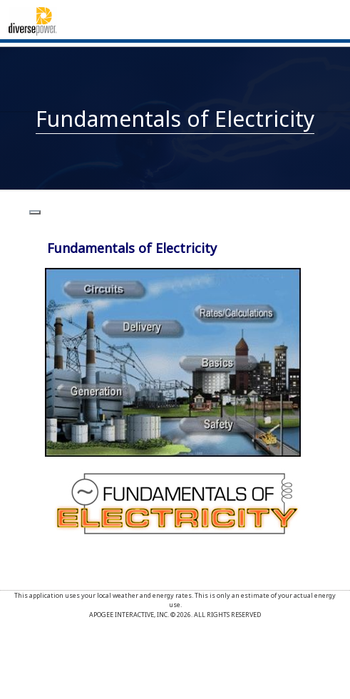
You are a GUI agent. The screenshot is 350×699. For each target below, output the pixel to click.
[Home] (33, 20)
